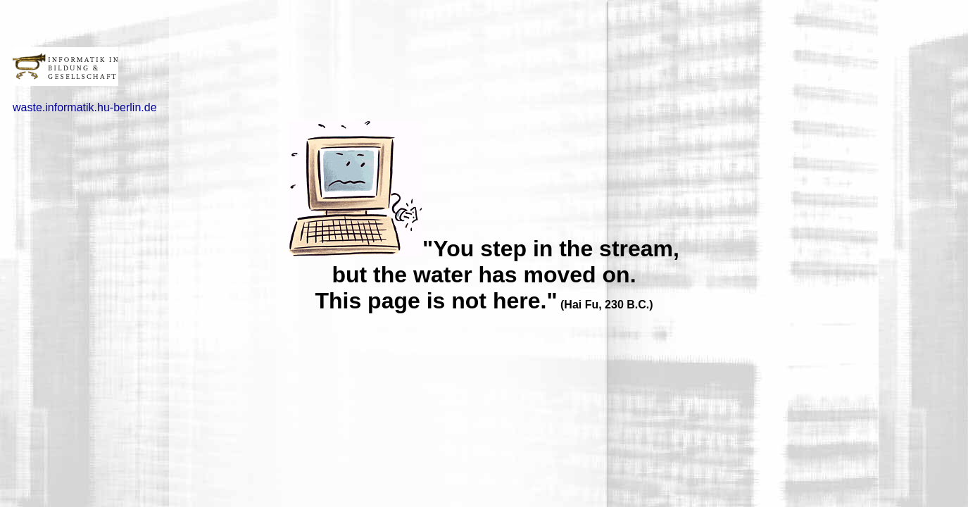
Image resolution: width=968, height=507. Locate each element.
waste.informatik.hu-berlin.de (85, 107)
